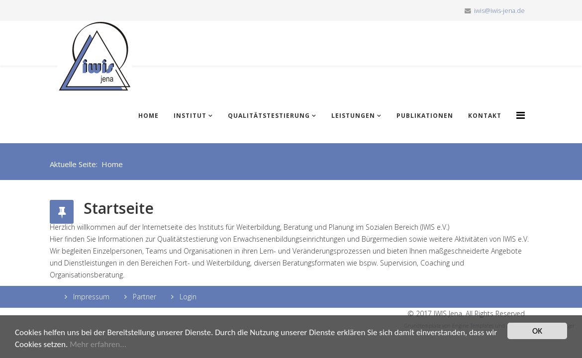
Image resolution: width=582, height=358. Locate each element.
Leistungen (353, 115)
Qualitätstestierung (269, 115)
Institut (190, 115)
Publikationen (424, 115)
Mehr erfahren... (98, 344)
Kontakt (484, 115)
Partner (143, 296)
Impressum (90, 296)
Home (148, 115)
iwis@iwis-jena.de (499, 10)
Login (187, 296)
